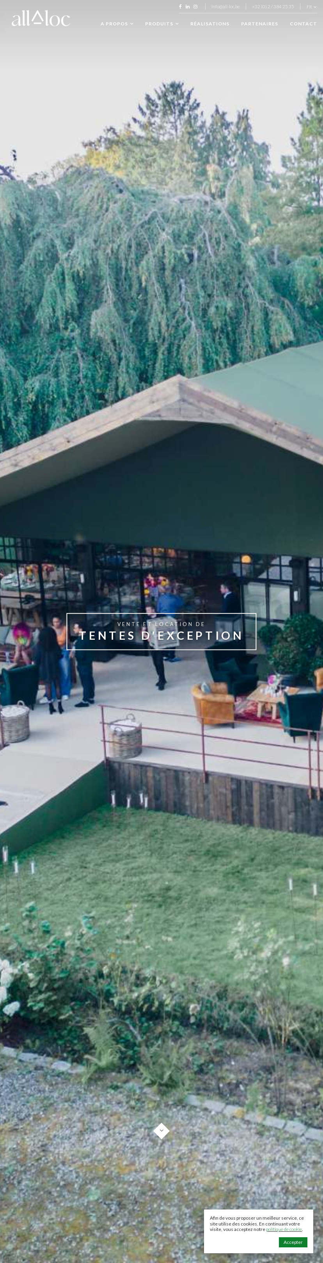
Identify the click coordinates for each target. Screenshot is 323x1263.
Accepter (293, 1242)
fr (312, 7)
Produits (162, 24)
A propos (117, 24)
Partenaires (259, 24)
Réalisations (209, 24)
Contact (303, 24)
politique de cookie (284, 1229)
